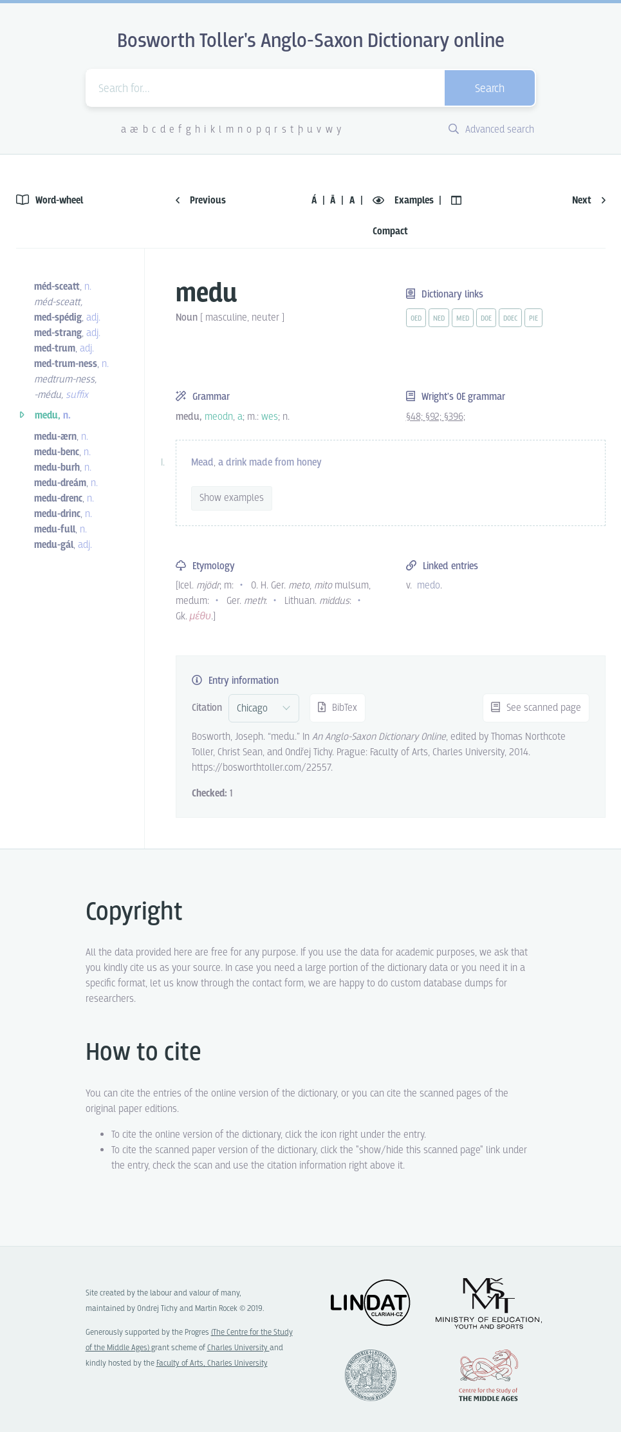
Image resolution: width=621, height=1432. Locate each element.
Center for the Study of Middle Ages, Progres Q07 (488, 1375)
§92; (434, 417)
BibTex (337, 708)
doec (510, 319)
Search (490, 89)
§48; (415, 417)
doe (486, 319)
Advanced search (491, 130)
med (462, 319)
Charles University (238, 1347)
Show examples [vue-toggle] (231, 498)
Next (589, 200)
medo (428, 585)
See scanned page (536, 708)
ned (439, 319)
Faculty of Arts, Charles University (212, 1363)
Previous (201, 200)
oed (416, 319)
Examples (404, 200)
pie (533, 319)
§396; (454, 417)
